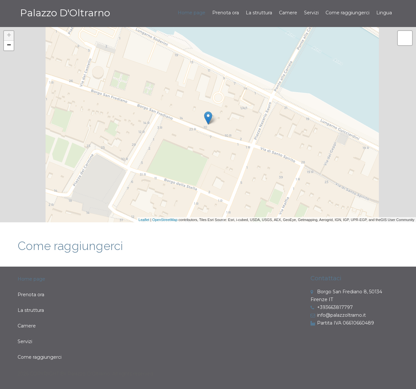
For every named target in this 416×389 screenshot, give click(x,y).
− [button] (9, 45)
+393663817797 (332, 307)
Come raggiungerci (347, 13)
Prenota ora (225, 13)
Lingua (384, 13)
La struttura (259, 13)
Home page (191, 13)
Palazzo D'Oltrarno (65, 13)
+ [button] (9, 36)
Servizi (311, 13)
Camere (288, 13)
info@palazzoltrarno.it (338, 315)
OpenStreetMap (165, 220)
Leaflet (144, 220)
